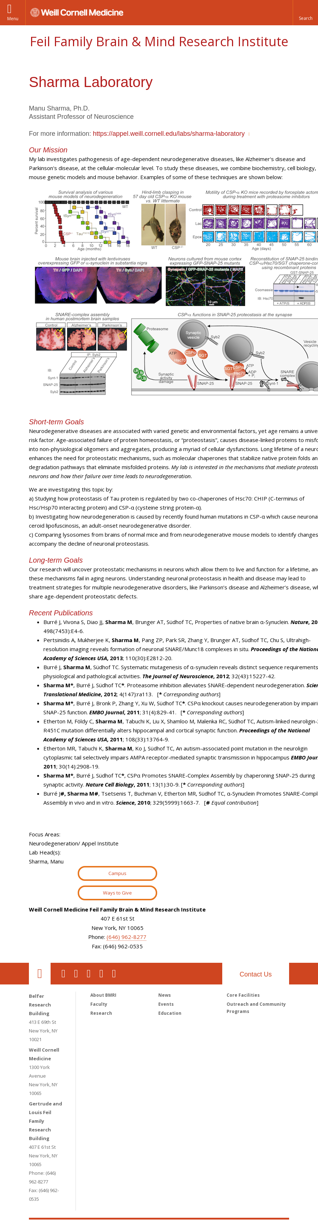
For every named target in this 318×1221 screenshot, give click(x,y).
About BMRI (103, 995)
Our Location (40, 973)
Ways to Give (117, 892)
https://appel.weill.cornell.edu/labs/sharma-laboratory (169, 133)
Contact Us (256, 974)
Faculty (98, 1004)
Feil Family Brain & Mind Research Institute (159, 41)
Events (166, 1004)
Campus (117, 873)
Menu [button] (12, 19)
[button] (305, 12)
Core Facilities (243, 995)
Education (169, 1013)
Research (101, 1013)
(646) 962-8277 (126, 936)
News (164, 995)
